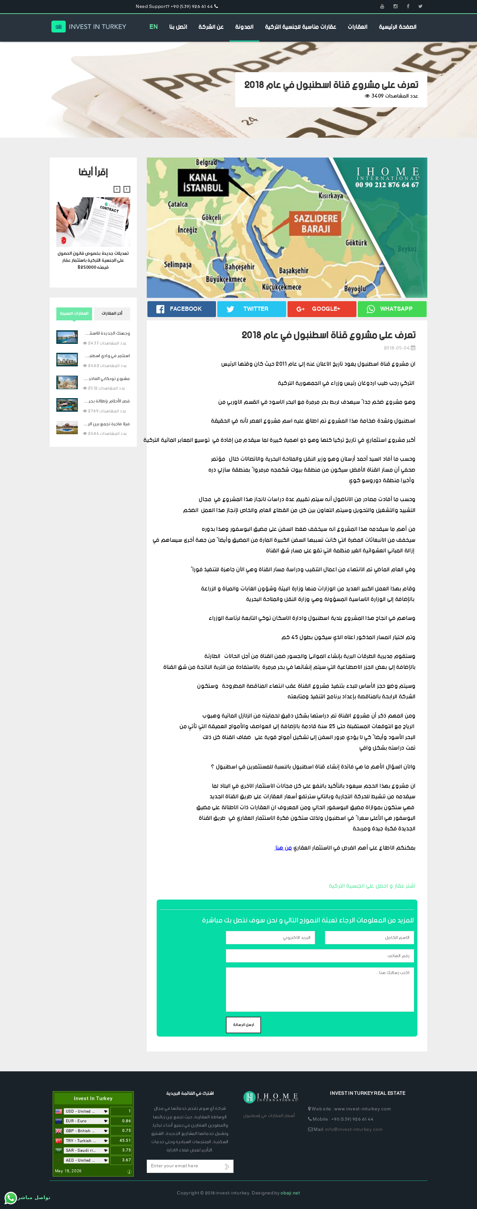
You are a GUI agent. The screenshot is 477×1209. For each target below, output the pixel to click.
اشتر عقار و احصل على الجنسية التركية (372, 886)
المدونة (244, 27)
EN (153, 27)
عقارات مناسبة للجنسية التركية (301, 27)
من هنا (283, 848)
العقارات (358, 27)
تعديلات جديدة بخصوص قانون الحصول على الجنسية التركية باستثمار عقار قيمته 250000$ (93, 260)
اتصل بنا (178, 27)
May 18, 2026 (68, 1171)
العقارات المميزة (74, 313)
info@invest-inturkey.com (354, 1129)
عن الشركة (211, 27)
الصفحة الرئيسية (398, 27)
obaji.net (290, 1193)
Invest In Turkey (93, 1098)
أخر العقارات (112, 313)
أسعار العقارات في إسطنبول (269, 1115)
